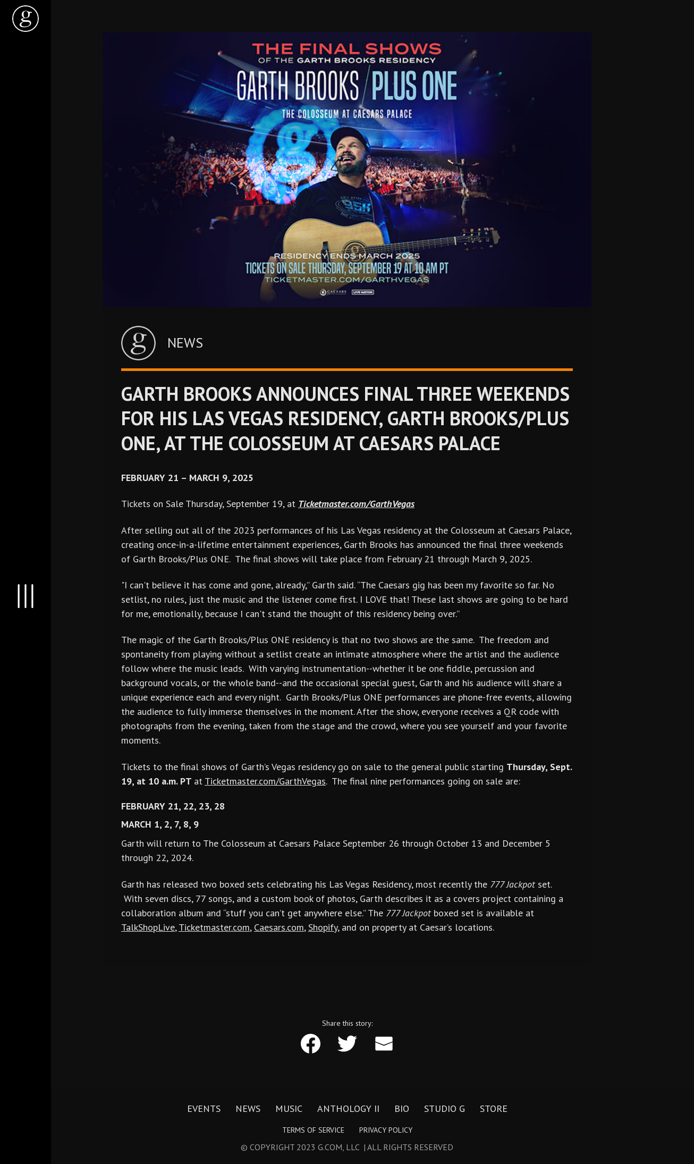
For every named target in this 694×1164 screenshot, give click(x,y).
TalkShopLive (148, 927)
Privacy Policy (385, 1130)
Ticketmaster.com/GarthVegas (265, 781)
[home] (25, 18)
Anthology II (348, 1108)
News (247, 1108)
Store (493, 1108)
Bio (401, 1108)
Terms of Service (313, 1130)
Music (288, 1108)
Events (204, 1108)
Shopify (322, 927)
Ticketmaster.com (214, 927)
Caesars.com (279, 927)
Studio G (444, 1108)
